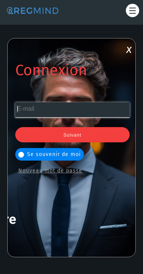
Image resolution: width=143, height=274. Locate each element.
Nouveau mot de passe (50, 170)
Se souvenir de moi (49, 154)
